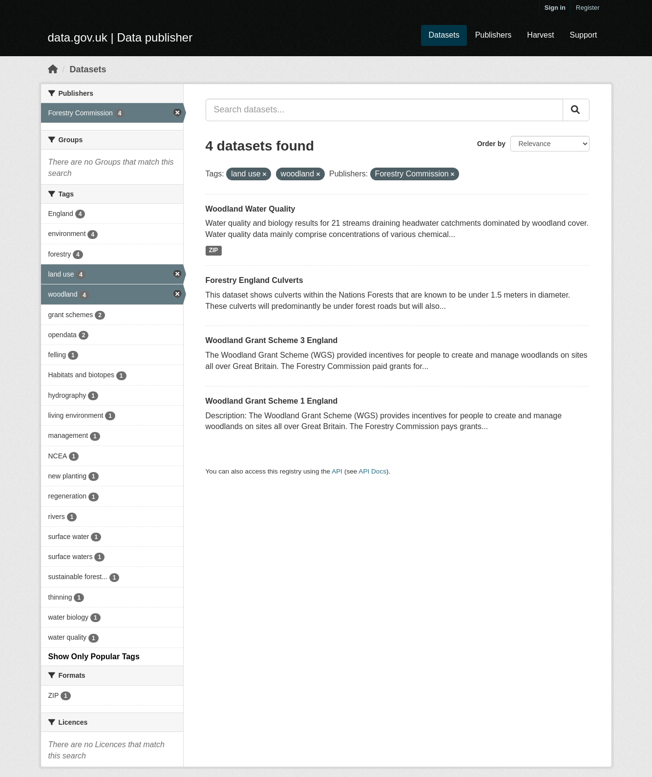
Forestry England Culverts (254, 280)
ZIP (213, 250)
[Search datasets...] (384, 110)
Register (587, 7)
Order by (491, 144)
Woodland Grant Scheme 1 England (272, 401)
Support (583, 35)
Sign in (555, 7)
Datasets (443, 35)
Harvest (540, 35)
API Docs (372, 471)
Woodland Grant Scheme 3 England (272, 340)
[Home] (53, 69)
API (337, 471)
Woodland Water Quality (250, 209)
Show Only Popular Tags (94, 656)
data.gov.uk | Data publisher (120, 37)
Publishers (493, 35)
